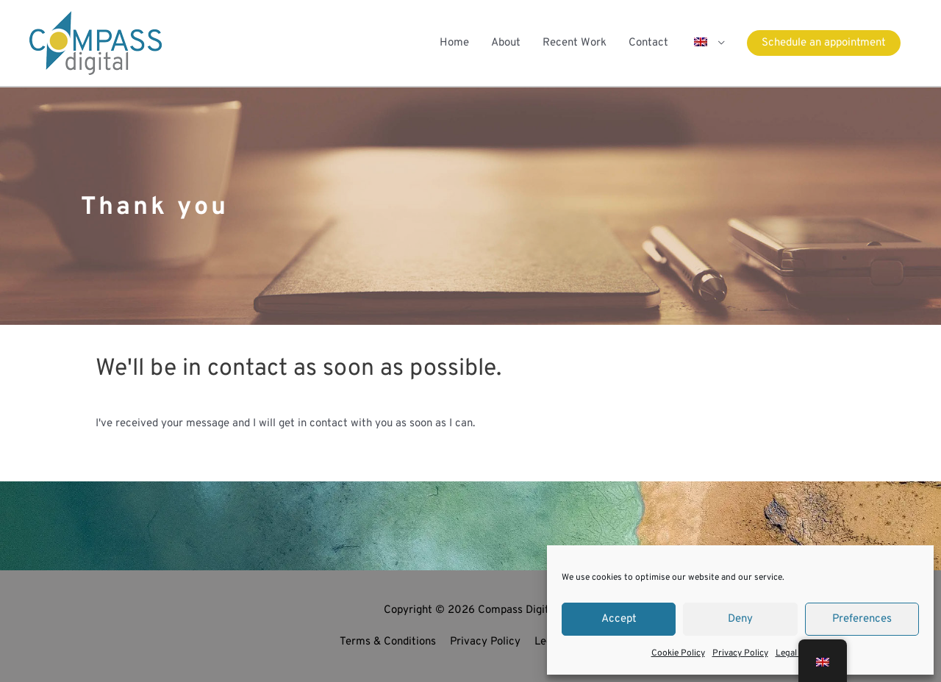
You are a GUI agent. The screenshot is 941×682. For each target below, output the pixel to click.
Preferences (862, 619)
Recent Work (575, 43)
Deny (740, 619)
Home (454, 43)
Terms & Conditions (388, 642)
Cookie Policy (678, 653)
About (505, 43)
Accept (619, 619)
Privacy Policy (740, 653)
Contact (648, 43)
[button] (707, 43)
